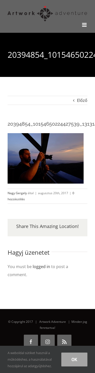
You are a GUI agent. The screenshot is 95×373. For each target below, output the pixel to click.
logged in (41, 266)
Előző (82, 100)
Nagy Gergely (17, 193)
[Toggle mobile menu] (84, 24)
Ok (74, 359)
